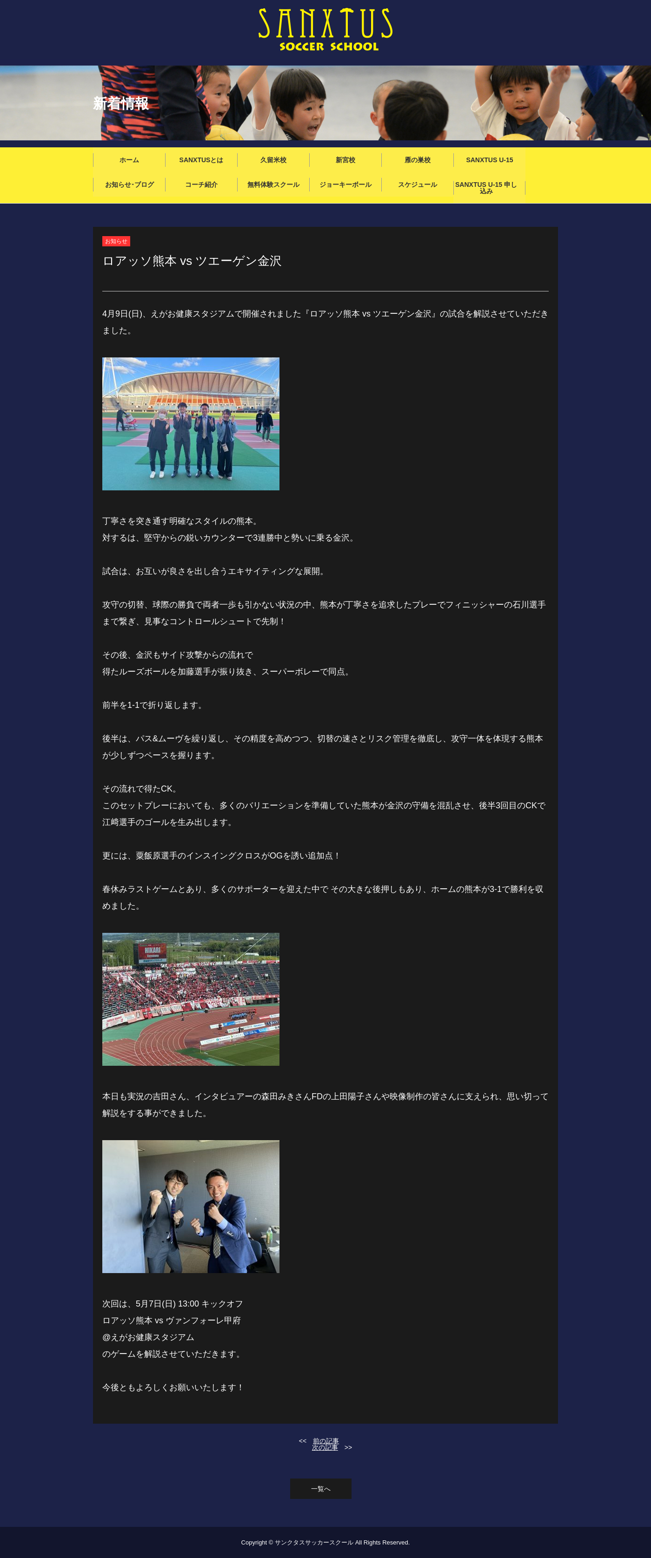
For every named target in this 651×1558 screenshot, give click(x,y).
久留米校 (273, 160)
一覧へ (321, 1488)
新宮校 (345, 160)
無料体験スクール (273, 184)
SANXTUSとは (201, 160)
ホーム (129, 160)
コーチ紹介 (201, 184)
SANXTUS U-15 (489, 160)
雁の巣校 (418, 160)
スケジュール (417, 184)
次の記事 (325, 1447)
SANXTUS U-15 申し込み (486, 188)
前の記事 (326, 1441)
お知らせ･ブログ (129, 184)
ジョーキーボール (345, 184)
